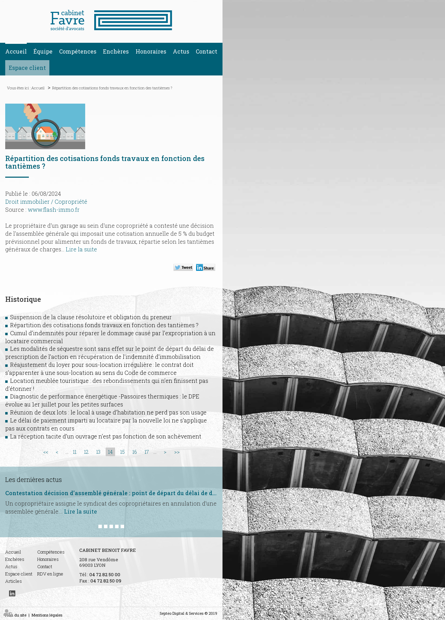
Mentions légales (47, 615)
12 (86, 452)
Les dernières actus (33, 479)
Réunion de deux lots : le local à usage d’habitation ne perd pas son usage (108, 412)
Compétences (77, 51)
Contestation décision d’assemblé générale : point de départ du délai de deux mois (111, 493)
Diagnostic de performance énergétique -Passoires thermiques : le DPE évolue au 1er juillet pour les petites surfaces (102, 400)
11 (74, 452)
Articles (13, 581)
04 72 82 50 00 (104, 574)
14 (110, 452)
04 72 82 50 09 (105, 581)
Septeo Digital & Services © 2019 (188, 613)
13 (98, 452)
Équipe (42, 51)
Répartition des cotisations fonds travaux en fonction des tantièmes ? (112, 87)
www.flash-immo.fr (54, 209)
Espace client (27, 67)
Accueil (16, 51)
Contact (206, 51)
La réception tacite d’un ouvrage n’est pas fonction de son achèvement (105, 436)
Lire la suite (81, 249)
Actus (181, 51)
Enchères (116, 51)
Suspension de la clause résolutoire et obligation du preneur (91, 317)
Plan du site (15, 615)
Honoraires (151, 51)
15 (122, 452)
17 (147, 452)
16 (134, 452)
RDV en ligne (50, 574)
